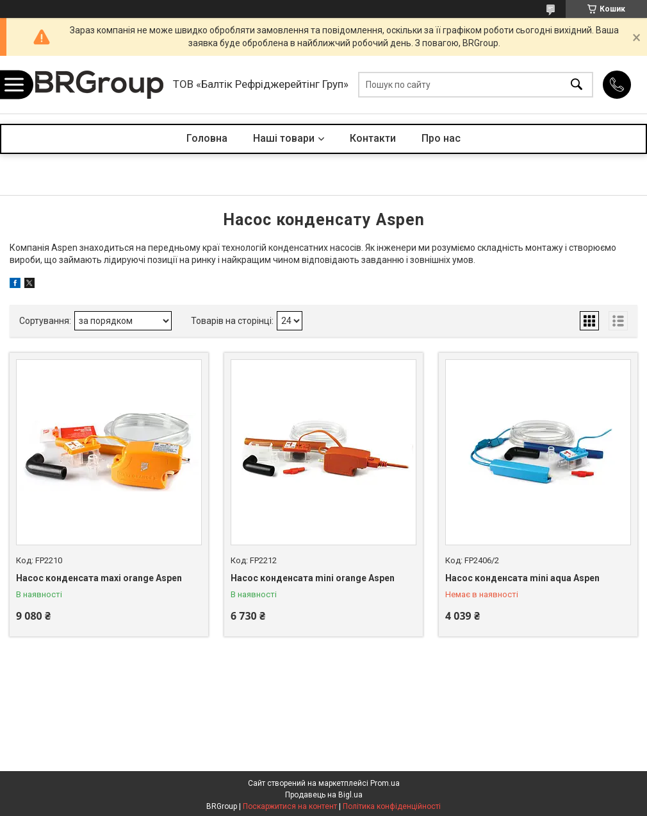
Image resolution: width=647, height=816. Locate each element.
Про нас (441, 138)
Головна (206, 138)
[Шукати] (576, 85)
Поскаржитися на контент (290, 806)
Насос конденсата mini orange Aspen (313, 578)
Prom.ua (385, 783)
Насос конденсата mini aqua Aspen (522, 578)
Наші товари (284, 138)
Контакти (373, 138)
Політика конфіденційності (392, 806)
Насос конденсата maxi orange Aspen (99, 578)
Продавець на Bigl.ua (324, 794)
